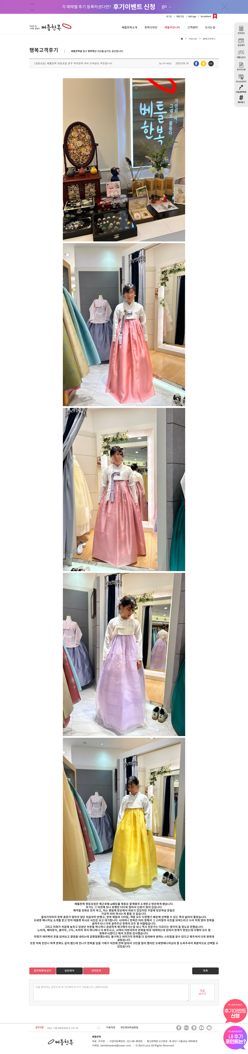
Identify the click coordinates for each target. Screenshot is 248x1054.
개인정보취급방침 (129, 1027)
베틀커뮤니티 (172, 27)
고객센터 (192, 27)
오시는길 (210, 27)
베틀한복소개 (129, 27)
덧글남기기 (202, 992)
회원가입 (180, 16)
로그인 (169, 16)
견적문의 (96, 970)
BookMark (206, 16)
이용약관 (110, 1027)
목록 (205, 970)
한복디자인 (150, 27)
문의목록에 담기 (42, 970)
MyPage (192, 16)
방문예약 (69, 970)
